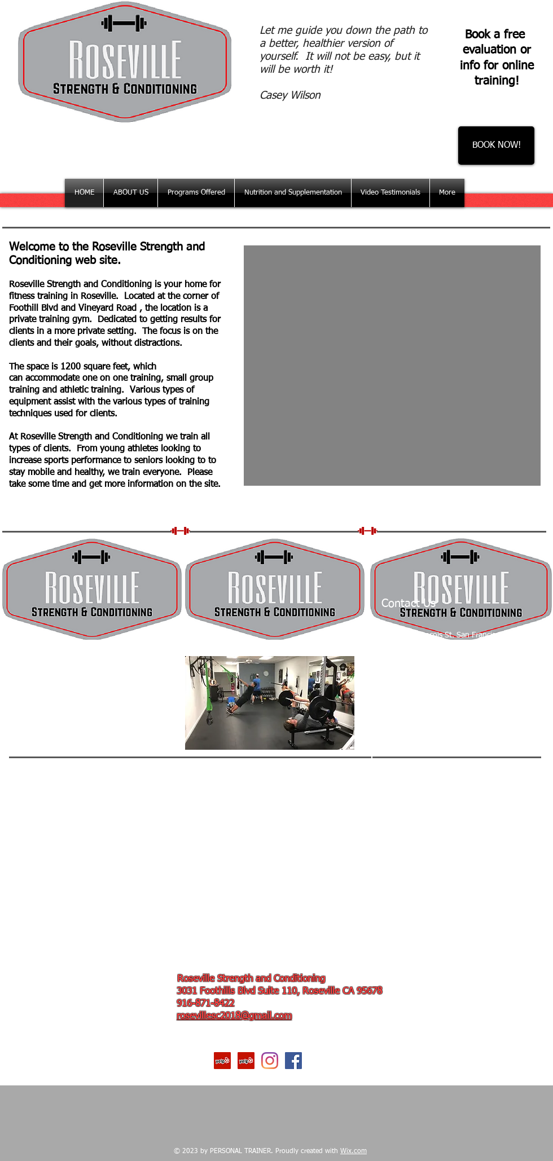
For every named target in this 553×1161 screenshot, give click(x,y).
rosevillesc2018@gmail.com (234, 1016)
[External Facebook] (87, 703)
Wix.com (353, 1151)
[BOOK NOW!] (496, 145)
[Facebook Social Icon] (293, 1060)
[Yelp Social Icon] (222, 1060)
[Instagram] (269, 1060)
